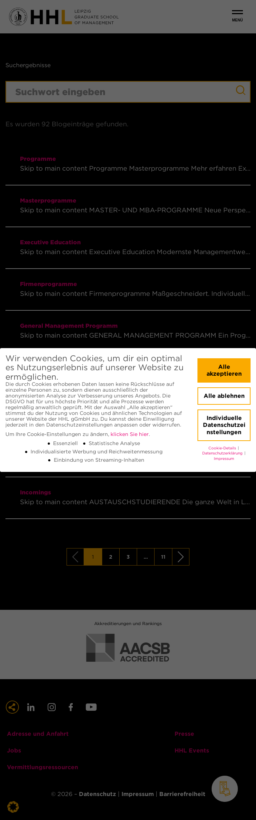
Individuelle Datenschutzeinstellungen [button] (224, 425)
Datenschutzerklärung (223, 453)
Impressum (224, 458)
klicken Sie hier (130, 434)
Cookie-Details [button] (222, 448)
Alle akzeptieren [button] (224, 370)
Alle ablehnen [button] (224, 395)
